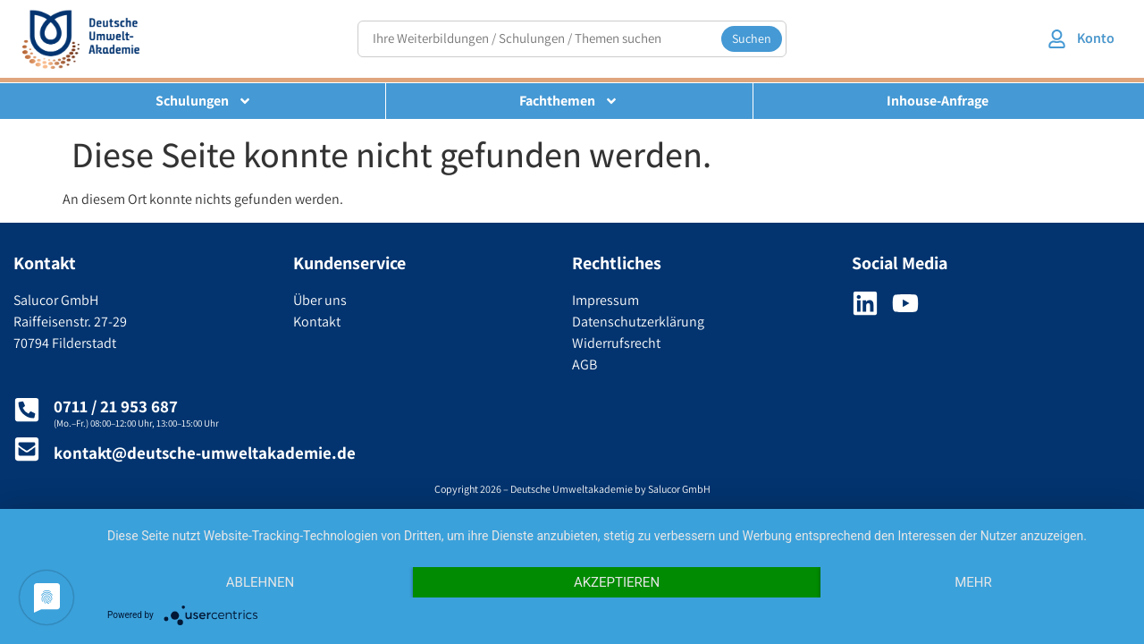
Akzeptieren (617, 582)
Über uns (320, 300)
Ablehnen (260, 582)
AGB (584, 364)
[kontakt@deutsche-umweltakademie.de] (26, 449)
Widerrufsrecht (616, 343)
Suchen (751, 38)
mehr (973, 582)
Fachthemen (568, 101)
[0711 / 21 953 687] (26, 409)
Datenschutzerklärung (638, 321)
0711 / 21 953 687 (116, 406)
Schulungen (204, 101)
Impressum (605, 300)
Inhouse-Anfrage (937, 100)
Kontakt (317, 321)
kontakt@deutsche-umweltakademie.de (205, 452)
